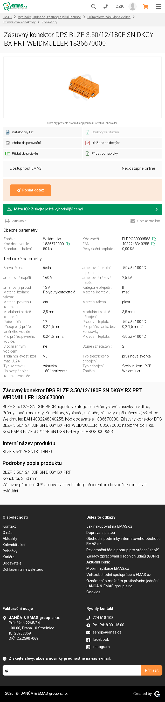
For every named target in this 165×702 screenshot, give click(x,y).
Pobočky (10, 551)
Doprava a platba (100, 532)
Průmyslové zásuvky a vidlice (108, 17)
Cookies (93, 592)
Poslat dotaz (30, 190)
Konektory (49, 22)
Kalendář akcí (14, 544)
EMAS (7, 17)
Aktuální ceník (98, 562)
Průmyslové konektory (19, 22)
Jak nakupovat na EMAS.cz (109, 526)
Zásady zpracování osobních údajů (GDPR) (122, 556)
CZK (119, 6)
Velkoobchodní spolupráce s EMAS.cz (118, 574)
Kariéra (9, 557)
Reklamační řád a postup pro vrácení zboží (122, 550)
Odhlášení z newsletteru (23, 569)
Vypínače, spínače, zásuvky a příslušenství (49, 17)
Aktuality (10, 538)
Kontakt (9, 526)
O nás (7, 532)
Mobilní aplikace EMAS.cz (107, 568)
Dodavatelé (12, 563)
